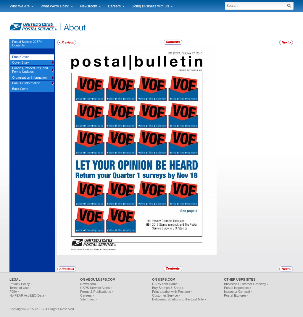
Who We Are (20, 6)
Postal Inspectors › (237, 287)
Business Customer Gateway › (246, 284)
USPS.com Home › (166, 284)
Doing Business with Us (150, 6)
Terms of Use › (20, 287)
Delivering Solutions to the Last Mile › (179, 299)
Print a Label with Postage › (172, 291)
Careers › (87, 295)
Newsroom (88, 6)
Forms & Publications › (96, 291)
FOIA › (14, 291)
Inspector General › (238, 291)
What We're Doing (55, 6)
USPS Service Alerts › (96, 287)
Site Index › (88, 299)
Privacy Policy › (20, 284)
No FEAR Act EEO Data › (27, 295)
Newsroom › (89, 284)
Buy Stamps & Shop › (167, 287)
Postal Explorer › (236, 295)
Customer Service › (166, 295)
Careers (114, 6)
